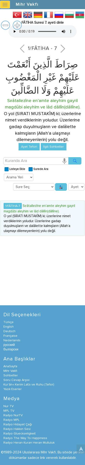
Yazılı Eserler (12, 389)
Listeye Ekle (17, 169)
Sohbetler (10, 375)
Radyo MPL (11, 419)
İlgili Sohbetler (53, 146)
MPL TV (8, 410)
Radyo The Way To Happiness (25, 438)
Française (10, 335)
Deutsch (9, 331)
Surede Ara (40, 169)
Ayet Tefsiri (29, 146)
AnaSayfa (10, 366)
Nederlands (11, 340)
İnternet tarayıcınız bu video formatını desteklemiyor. (43, 31)
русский (9, 345)
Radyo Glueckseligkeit (19, 433)
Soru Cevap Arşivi (16, 380)
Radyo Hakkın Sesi (17, 429)
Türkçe (8, 322)
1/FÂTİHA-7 (12, 206)
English (8, 326)
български (10, 349)
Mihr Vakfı (27, 5)
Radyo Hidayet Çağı (17, 424)
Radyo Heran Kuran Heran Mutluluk (29, 442)
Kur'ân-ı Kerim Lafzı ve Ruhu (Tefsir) (28, 384)
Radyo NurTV (13, 415)
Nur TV (8, 406)
